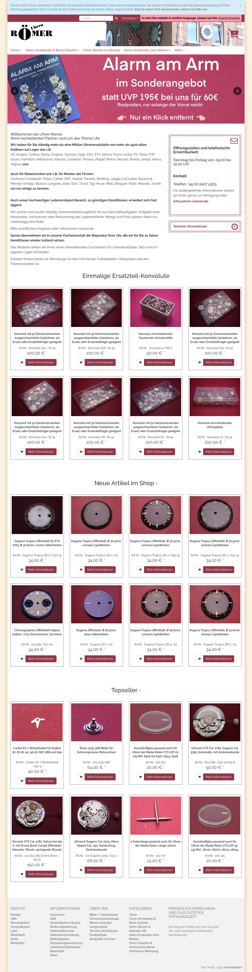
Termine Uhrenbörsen (190, 226)
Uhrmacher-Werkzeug (143, 951)
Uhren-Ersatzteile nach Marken (147, 50)
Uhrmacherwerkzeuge (104, 918)
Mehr (180, 50)
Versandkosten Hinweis (65, 922)
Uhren (16, 50)
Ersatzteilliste (98, 935)
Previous (15, 91)
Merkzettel (18, 943)
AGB (53, 918)
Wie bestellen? (20, 922)
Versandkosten (20, 926)
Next (237, 91)
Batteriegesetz (59, 939)
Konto (14, 939)
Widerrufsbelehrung (63, 926)
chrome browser (229, 18)
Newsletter (57, 951)
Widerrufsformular (62, 930)
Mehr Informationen (41, 362)
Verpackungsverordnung (66, 943)
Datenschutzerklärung (64, 935)
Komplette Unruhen (102, 939)
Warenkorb (18, 935)
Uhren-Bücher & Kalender (102, 50)
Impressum (57, 914)
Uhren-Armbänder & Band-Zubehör (52, 50)
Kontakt (15, 914)
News (54, 955)
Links (14, 930)
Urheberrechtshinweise (65, 947)
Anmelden (130, 18)
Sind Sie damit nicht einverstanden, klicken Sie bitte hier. (171, 9)
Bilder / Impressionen (104, 914)
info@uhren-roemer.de (77, 229)
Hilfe (14, 918)
